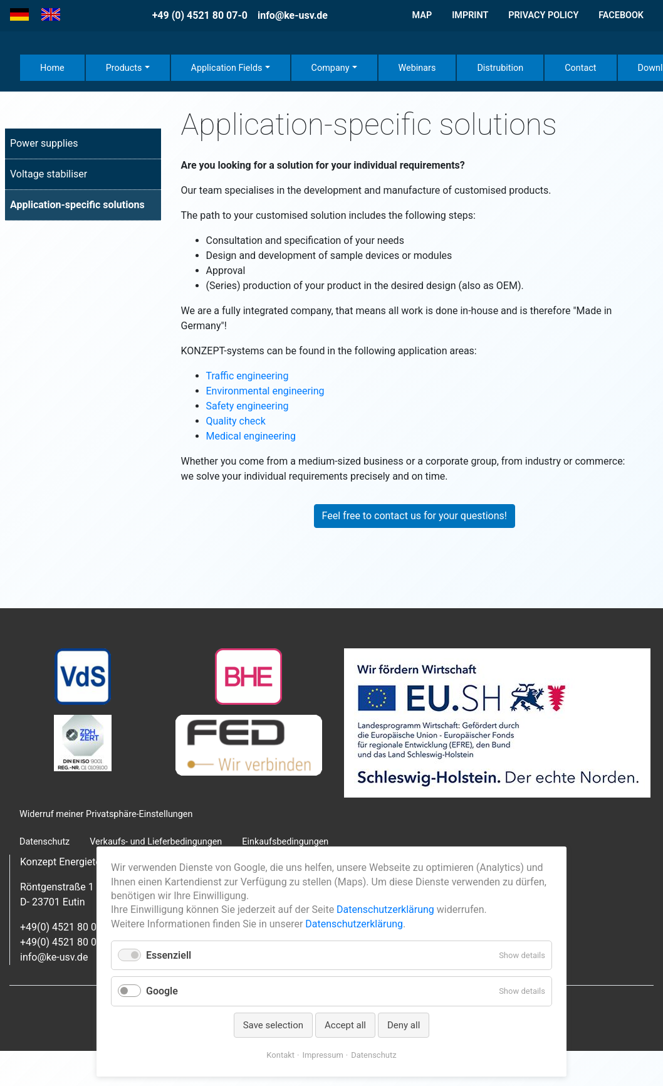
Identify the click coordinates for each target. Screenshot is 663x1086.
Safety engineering (247, 406)
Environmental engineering (265, 391)
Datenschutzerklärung (385, 909)
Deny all (403, 1025)
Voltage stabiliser (48, 174)
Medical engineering (251, 436)
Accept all (345, 1025)
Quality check (236, 421)
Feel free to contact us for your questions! (414, 516)
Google (162, 991)
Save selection (273, 1025)
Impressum (322, 1055)
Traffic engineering (247, 376)
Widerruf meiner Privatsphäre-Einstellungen (105, 814)
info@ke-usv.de (293, 15)
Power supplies (44, 143)
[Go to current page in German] (19, 15)
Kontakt (280, 1055)
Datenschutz (373, 1055)
